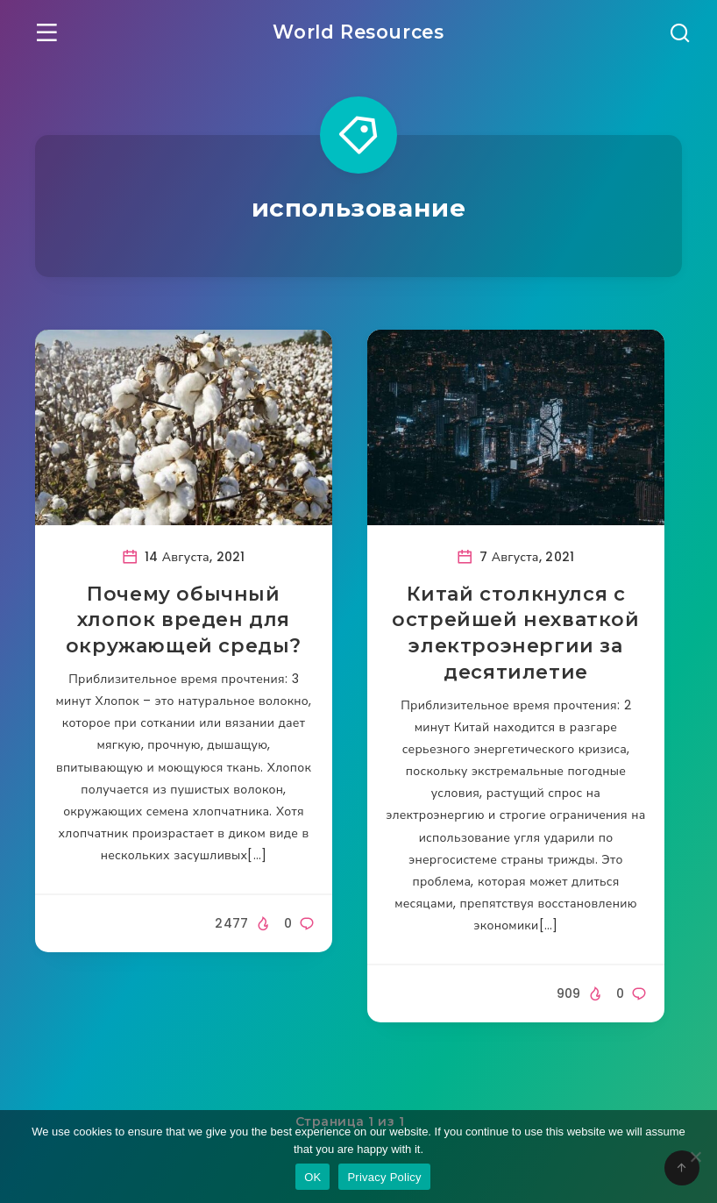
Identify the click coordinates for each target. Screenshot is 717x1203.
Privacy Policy (384, 1177)
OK (312, 1177)
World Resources (358, 31)
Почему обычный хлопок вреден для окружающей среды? (184, 620)
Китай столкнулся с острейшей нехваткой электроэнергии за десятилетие (515, 634)
